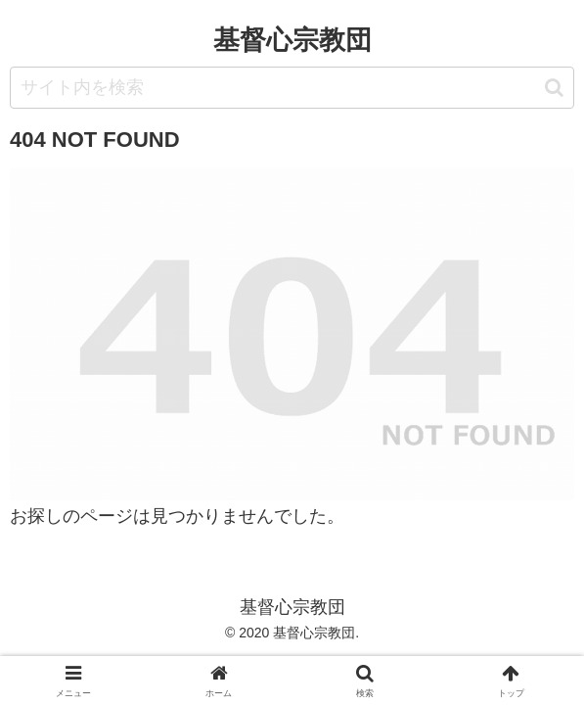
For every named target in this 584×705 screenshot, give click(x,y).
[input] (292, 88)
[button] (554, 87)
